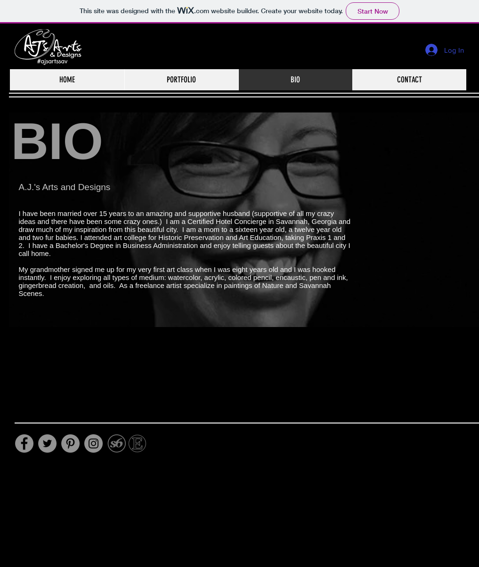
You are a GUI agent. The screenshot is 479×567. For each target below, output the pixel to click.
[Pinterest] (70, 443)
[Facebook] (24, 443)
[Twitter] (47, 443)
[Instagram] (93, 443)
